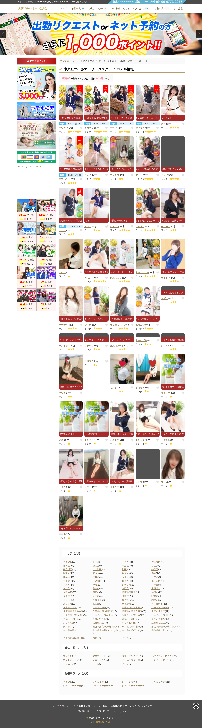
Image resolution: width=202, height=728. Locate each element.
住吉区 (125, 581)
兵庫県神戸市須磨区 (73, 615)
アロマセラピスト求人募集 (138, 706)
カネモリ (114, 440)
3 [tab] (105, 52)
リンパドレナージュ (162, 660)
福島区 (125, 573)
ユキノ (87, 175)
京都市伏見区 (158, 611)
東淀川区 (97, 569)
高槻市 (125, 596)
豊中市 (96, 588)
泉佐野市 (126, 600)
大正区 (125, 577)
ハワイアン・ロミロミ (163, 656)
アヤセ (62, 230)
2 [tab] (100, 52)
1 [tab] (96, 52)
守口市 (66, 588)
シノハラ (114, 226)
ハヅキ (62, 393)
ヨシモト (165, 226)
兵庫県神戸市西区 (131, 615)
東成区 (96, 573)
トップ (55, 706)
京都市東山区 (158, 619)
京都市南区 (68, 623)
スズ (163, 124)
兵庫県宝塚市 (99, 607)
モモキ (62, 534)
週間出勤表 (84, 706)
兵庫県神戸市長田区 (103, 611)
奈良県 (66, 626)
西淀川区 (67, 569)
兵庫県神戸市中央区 (73, 611)
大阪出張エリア (83, 711)
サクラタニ (64, 346)
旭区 (124, 569)
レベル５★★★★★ (103, 685)
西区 (154, 565)
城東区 (66, 573)
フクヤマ (88, 346)
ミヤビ (164, 175)
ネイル (96, 664)
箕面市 (96, 596)
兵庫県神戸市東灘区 (132, 607)
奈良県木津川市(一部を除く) (107, 630)
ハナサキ (63, 325)
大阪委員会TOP (68, 61)
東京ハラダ (64, 179)
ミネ (61, 440)
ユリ (163, 482)
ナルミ (62, 487)
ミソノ (87, 226)
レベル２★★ (129, 682)
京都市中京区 (99, 619)
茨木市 (66, 596)
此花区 (66, 577)
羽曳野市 (126, 604)
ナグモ (164, 440)
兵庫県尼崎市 (129, 592)
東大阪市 (126, 585)
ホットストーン (71, 660)
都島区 (96, 565)
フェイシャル (99, 660)
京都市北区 (98, 623)
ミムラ (113, 387)
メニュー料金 (100, 706)
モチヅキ (140, 440)
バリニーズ (68, 664)
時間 (62, 124)
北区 (95, 562)
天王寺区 (156, 562)
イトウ (139, 482)
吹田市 (125, 588)
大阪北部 (156, 588)
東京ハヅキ (141, 340)
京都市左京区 (129, 623)
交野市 (66, 600)
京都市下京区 (70, 619)
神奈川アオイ (116, 346)
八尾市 (155, 585)
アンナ (139, 175)
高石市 (96, 592)
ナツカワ (63, 128)
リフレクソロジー (131, 656)
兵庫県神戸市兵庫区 (132, 611)
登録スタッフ (69, 706)
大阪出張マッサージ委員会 (102, 718)
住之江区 (97, 581)
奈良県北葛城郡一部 (73, 638)
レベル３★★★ (159, 682)
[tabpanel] (101, 34)
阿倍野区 (67, 581)
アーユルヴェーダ (131, 660)
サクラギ (165, 393)
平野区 (66, 585)
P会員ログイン (36, 61)
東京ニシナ (141, 325)
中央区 (125, 562)
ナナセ (113, 128)
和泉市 (155, 600)
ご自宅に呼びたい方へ (105, 711)
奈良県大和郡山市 (131, 626)
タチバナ (88, 440)
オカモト (140, 387)
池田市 (155, 592)
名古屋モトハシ (118, 325)
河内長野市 (157, 604)
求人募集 (178, 8)
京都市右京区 (158, 623)
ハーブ (125, 664)
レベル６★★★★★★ (133, 685)
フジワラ (88, 361)
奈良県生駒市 (70, 630)
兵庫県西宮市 (70, 607)
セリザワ (140, 226)
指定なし (67, 562)
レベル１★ (98, 682)
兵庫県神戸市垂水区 (103, 615)
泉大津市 (97, 600)
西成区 (155, 577)
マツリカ (140, 128)
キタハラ (88, 128)
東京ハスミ (115, 278)
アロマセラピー (100, 656)
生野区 (96, 577)
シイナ (87, 325)
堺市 (95, 585)
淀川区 (66, 565)
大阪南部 (67, 592)
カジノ (62, 272)
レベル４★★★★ (72, 685)
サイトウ (165, 278)
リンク (123, 711)
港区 (154, 573)
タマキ (164, 346)
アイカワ (114, 175)
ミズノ (164, 298)
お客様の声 (116, 706)
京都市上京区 (129, 619)
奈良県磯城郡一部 (160, 630)
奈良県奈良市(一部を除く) (106, 626)
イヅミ (87, 487)
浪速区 (125, 565)
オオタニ (114, 487)
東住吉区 (156, 581)
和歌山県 (97, 638)
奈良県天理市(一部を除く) (165, 626)
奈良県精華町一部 (131, 630)
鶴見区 (155, 569)
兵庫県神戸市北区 (160, 615)
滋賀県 (125, 638)
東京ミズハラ (142, 272)
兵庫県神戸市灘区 (160, 607)
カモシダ (88, 278)
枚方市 (155, 596)
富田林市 (67, 604)
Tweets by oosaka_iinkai (29, 166)
